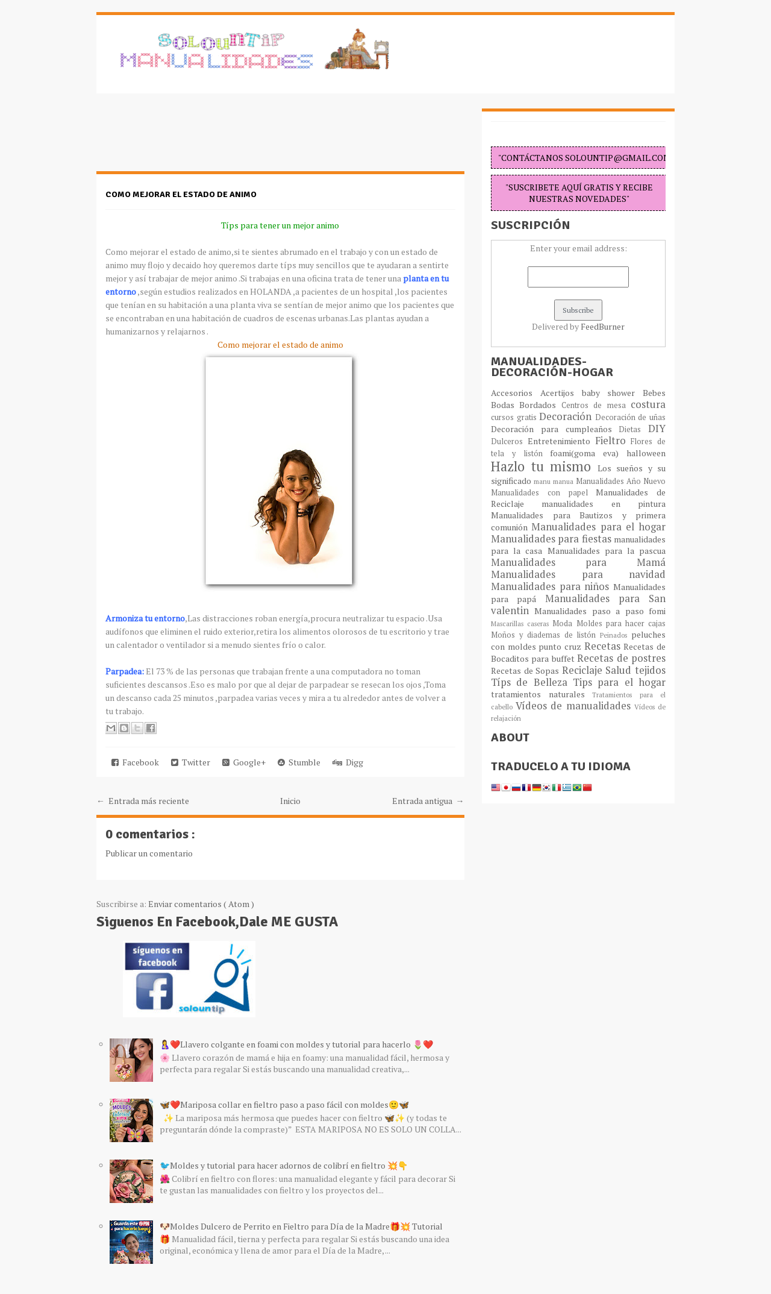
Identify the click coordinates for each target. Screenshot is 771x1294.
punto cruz (561, 646)
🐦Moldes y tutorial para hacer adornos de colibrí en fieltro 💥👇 (284, 1165)
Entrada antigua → (428, 800)
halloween (646, 453)
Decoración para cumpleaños (555, 429)
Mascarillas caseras (521, 623)
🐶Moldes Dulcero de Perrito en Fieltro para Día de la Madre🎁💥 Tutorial (301, 1226)
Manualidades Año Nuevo (621, 481)
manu (543, 481)
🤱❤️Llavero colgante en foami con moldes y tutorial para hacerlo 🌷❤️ (296, 1044)
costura (648, 404)
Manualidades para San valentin (578, 604)
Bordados (540, 404)
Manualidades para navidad (578, 574)
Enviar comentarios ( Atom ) (201, 903)
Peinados (615, 634)
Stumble (299, 762)
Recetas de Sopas (526, 670)
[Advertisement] (192, 138)
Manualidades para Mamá (578, 562)
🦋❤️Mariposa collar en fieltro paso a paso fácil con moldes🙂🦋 (284, 1104)
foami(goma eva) (588, 453)
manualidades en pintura (604, 503)
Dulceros (509, 441)
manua (564, 481)
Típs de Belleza (532, 682)
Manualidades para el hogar (598, 526)
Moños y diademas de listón (545, 635)
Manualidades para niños (552, 586)
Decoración (567, 416)
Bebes (654, 392)
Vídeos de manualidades (575, 705)
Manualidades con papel (543, 493)
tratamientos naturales (541, 694)
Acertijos (561, 392)
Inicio (290, 800)
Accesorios (515, 392)
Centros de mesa (596, 405)
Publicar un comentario (149, 853)
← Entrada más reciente (142, 800)
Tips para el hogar (619, 682)
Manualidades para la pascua (607, 550)
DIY (657, 428)
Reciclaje (584, 670)
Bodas (505, 404)
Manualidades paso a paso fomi (600, 611)
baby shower (612, 392)
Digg (347, 762)
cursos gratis (515, 417)
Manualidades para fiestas (552, 538)
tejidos (650, 670)
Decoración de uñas (630, 417)
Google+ (244, 762)
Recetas (604, 646)
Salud (620, 670)
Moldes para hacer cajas (621, 623)
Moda (564, 623)
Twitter (190, 762)
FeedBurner (603, 326)
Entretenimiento (561, 441)
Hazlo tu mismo (544, 466)
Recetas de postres (621, 658)
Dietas (633, 429)
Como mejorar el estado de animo (181, 194)
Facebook (135, 762)
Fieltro (613, 440)
